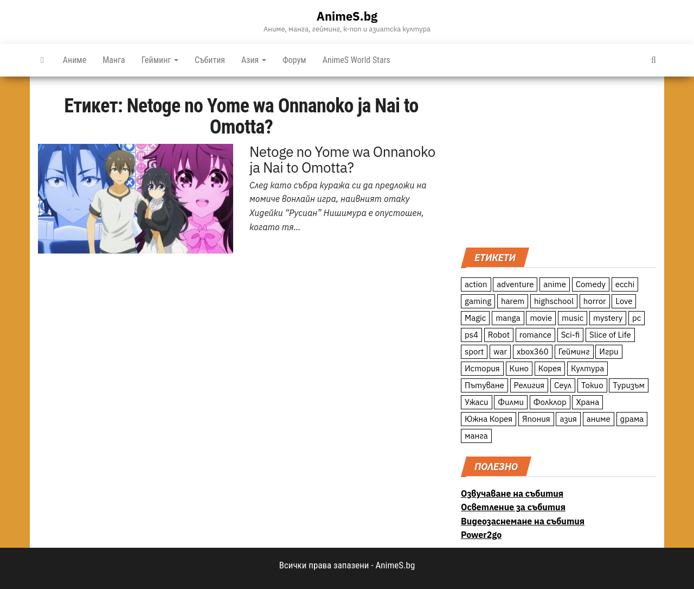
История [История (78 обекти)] (482, 368)
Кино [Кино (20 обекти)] (519, 368)
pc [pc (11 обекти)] (636, 318)
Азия (253, 60)
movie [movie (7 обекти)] (541, 318)
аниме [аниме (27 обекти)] (599, 419)
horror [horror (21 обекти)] (594, 301)
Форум (294, 60)
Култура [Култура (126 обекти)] (587, 368)
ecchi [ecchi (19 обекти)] (625, 284)
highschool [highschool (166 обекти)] (554, 301)
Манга (113, 60)
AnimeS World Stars (356, 60)
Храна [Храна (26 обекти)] (587, 402)
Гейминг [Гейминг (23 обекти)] (574, 351)
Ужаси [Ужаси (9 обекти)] (477, 402)
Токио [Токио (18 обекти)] (592, 385)
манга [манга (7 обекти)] (476, 435)
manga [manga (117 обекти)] (508, 318)
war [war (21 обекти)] (500, 351)
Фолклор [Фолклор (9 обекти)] (550, 402)
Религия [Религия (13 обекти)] (529, 385)
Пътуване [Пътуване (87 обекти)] (484, 385)
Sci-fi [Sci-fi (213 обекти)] (570, 335)
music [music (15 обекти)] (572, 318)
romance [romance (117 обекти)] (535, 335)
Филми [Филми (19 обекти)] (511, 402)
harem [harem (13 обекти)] (512, 301)
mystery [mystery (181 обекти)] (607, 318)
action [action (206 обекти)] (476, 284)
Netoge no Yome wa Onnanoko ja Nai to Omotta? (342, 159)
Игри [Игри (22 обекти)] (608, 351)
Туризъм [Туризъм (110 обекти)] (629, 385)
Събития (210, 60)
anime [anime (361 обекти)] (554, 284)
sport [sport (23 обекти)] (474, 351)
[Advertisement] (558, 161)
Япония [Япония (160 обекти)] (536, 419)
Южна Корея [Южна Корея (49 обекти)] (488, 419)
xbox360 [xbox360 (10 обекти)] (533, 351)
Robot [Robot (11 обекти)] (499, 335)
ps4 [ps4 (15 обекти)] (471, 335)
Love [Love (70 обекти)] (623, 301)
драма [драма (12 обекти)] (632, 419)
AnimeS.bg (347, 16)
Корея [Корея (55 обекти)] (550, 368)
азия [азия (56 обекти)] (568, 419)
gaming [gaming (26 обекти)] (478, 301)
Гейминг (160, 60)
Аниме (74, 60)
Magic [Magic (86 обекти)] (475, 318)
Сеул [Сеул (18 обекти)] (562, 385)
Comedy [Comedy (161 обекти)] (591, 284)
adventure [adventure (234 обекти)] (515, 284)
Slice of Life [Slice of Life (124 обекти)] (610, 335)
